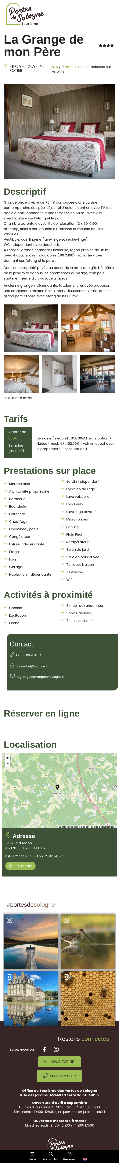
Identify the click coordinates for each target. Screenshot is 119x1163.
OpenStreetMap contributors (98, 826)
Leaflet (63, 826)
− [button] (7, 764)
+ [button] (7, 758)
